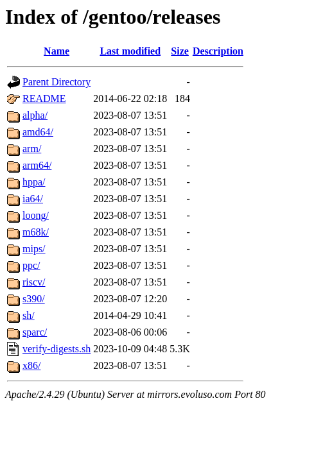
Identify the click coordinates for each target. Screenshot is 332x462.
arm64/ (36, 165)
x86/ (31, 365)
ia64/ (32, 198)
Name (56, 51)
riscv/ (34, 282)
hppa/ (34, 181)
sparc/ (34, 332)
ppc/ (31, 265)
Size (180, 51)
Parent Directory (56, 81)
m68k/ (35, 232)
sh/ (28, 315)
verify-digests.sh (56, 348)
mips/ (34, 248)
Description (218, 51)
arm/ (31, 148)
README (44, 98)
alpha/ (35, 115)
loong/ (35, 215)
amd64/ (37, 131)
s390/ (33, 298)
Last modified (130, 51)
